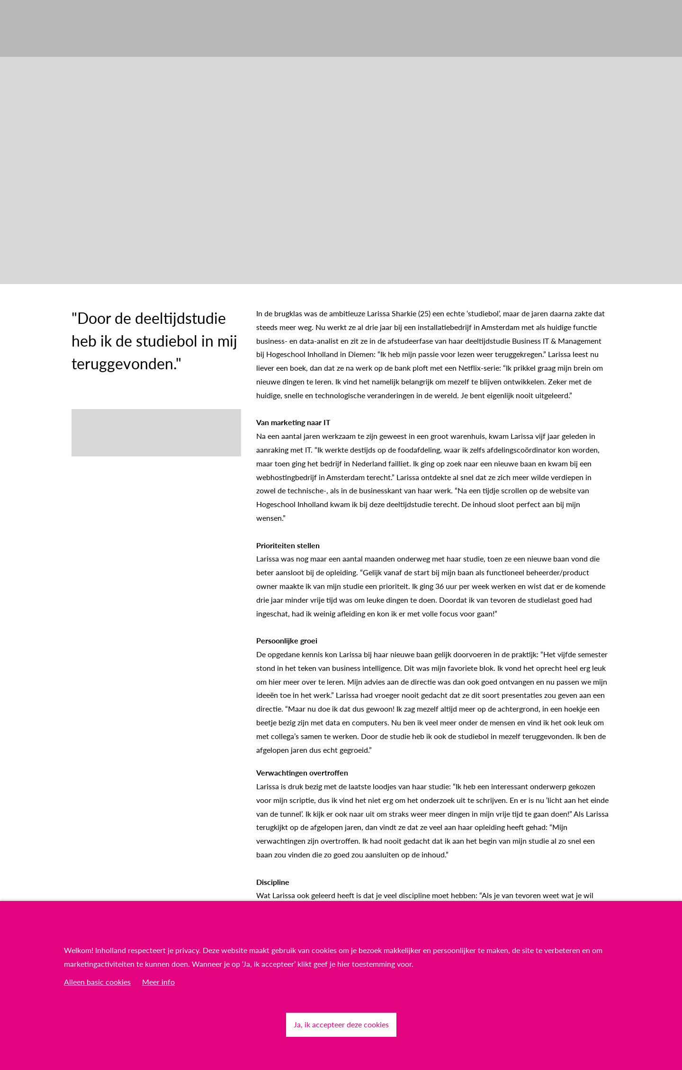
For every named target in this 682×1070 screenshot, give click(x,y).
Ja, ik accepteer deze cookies (341, 1024)
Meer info (158, 981)
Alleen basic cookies (97, 981)
